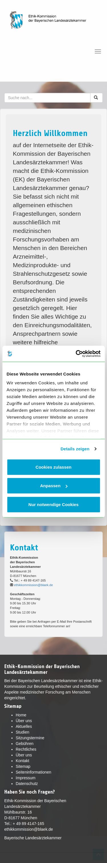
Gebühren (24, 743)
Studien (22, 732)
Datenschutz (27, 783)
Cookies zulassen (54, 466)
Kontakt (22, 760)
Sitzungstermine (30, 738)
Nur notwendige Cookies (54, 504)
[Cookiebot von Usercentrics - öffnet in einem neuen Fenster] (76, 353)
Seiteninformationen (33, 772)
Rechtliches (26, 749)
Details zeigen (74, 448)
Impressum (25, 778)
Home (21, 715)
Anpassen (53, 485)
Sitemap (23, 766)
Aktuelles (24, 726)
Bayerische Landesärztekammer (33, 838)
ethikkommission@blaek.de (33, 585)
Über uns (24, 720)
